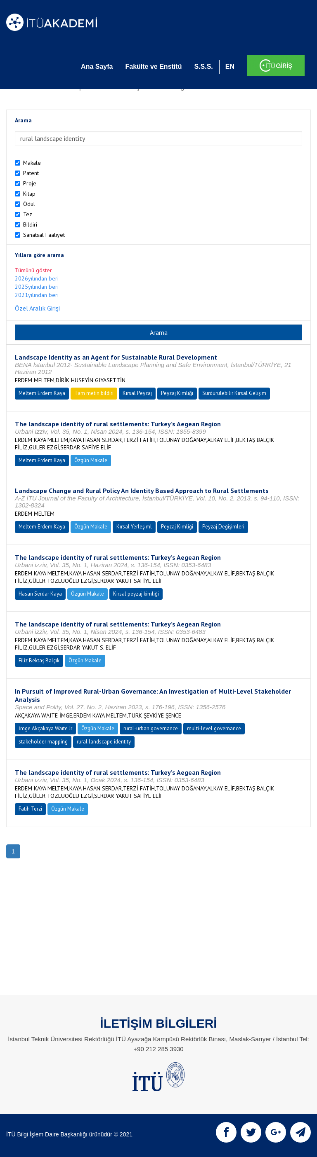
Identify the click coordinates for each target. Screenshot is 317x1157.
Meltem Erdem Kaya (42, 393)
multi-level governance (214, 728)
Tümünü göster (33, 270)
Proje (29, 183)
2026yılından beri (37, 278)
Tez (27, 214)
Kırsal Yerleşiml (134, 526)
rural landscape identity (104, 741)
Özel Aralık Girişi (37, 308)
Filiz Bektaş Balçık (39, 660)
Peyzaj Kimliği (177, 393)
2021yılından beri (37, 295)
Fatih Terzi (30, 808)
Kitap (29, 193)
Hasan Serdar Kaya (40, 593)
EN (229, 66)
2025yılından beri (37, 286)
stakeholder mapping (43, 741)
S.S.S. (203, 66)
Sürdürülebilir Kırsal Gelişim (234, 393)
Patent (31, 173)
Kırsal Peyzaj (137, 393)
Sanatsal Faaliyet (44, 234)
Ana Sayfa (97, 66)
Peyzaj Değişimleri (223, 526)
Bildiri (30, 224)
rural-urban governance (150, 728)
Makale (32, 162)
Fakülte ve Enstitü (153, 66)
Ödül (29, 204)
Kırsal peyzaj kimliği (136, 593)
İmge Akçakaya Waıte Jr (45, 728)
